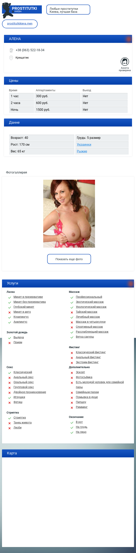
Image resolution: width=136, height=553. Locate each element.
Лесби (18, 427)
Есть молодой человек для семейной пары (100, 384)
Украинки (84, 144)
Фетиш (18, 402)
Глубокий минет (24, 306)
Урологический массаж (91, 306)
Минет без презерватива (30, 301)
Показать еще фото (69, 259)
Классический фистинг (91, 352)
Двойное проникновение (30, 392)
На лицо (81, 431)
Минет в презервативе (28, 296)
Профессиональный (89, 296)
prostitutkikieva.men (19, 23)
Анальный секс (23, 377)
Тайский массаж (86, 311)
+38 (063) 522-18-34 (30, 50)
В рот (79, 422)
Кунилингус (21, 316)
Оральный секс (24, 382)
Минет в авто (22, 311)
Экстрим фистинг (87, 362)
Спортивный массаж (89, 326)
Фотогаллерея (16, 172)
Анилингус (20, 321)
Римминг (82, 407)
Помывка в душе (87, 397)
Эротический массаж (90, 301)
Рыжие (82, 151)
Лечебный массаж (88, 316)
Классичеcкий (23, 372)
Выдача (19, 337)
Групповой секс (24, 387)
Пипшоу (81, 402)
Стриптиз (20, 417)
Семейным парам (87, 392)
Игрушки (19, 397)
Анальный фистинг (88, 357)
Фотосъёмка (84, 377)
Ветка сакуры (85, 336)
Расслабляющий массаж (92, 331)
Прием (18, 342)
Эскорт (80, 372)
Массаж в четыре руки (91, 321)
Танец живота (23, 422)
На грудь (81, 426)
